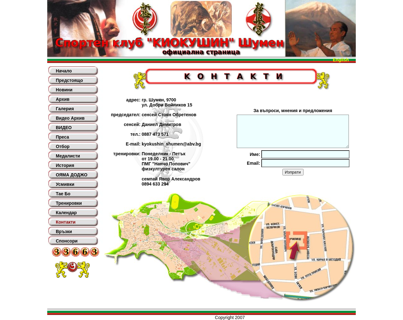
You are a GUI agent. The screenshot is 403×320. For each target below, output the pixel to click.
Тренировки (69, 203)
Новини (64, 89)
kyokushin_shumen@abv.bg (171, 143)
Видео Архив (70, 118)
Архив (62, 99)
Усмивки (65, 184)
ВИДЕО (63, 127)
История (65, 165)
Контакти (66, 222)
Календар (66, 212)
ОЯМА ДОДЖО (71, 174)
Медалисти (68, 155)
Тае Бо (63, 193)
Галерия (65, 108)
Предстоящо (69, 80)
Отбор (63, 146)
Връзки (64, 231)
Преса (62, 137)
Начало (64, 70)
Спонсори (66, 240)
